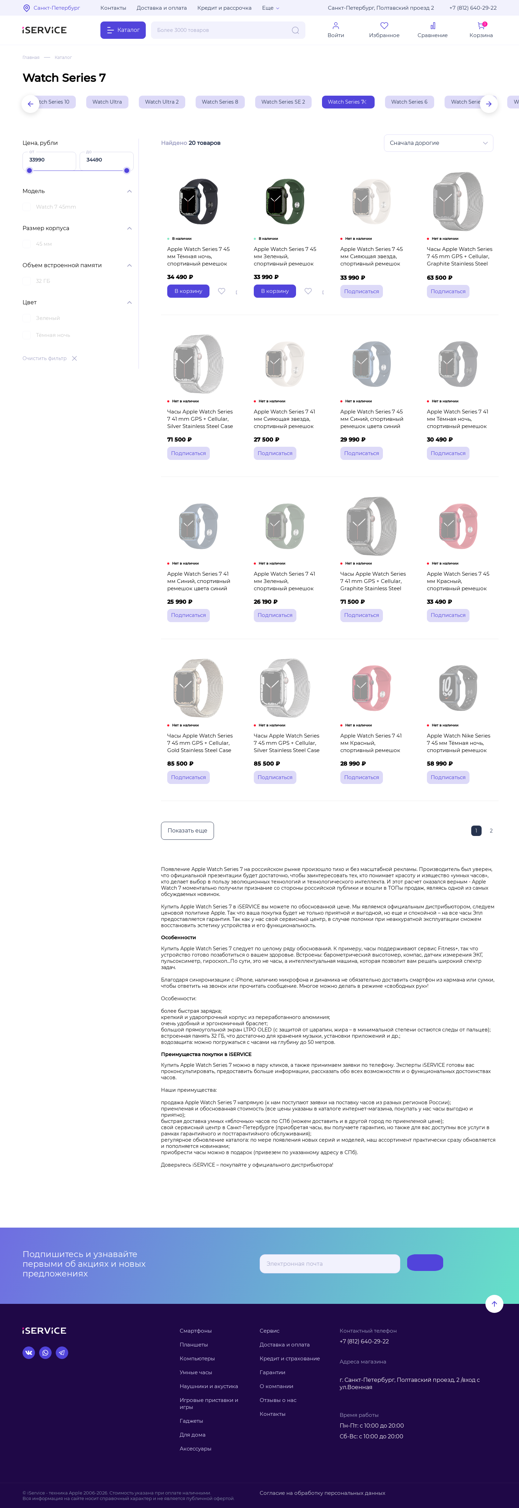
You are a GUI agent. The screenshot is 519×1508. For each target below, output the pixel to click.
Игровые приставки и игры (209, 1403)
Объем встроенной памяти (62, 267)
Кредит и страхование (290, 1358)
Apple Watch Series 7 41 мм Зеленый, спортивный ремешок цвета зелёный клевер (287, 613)
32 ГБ (43, 283)
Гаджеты (191, 1421)
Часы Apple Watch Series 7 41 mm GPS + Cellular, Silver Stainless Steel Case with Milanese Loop (201, 443)
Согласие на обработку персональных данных (314, 1493)
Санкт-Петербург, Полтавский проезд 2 (381, 8)
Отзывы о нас (278, 1400)
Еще (268, 8)
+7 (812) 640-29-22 (473, 8)
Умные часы (196, 1372)
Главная (32, 57)
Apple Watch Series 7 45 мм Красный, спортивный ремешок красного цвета (461, 609)
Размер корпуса (46, 230)
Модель (34, 193)
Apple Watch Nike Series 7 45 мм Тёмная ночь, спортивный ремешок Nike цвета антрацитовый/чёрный (460, 787)
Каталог (67, 57)
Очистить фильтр (45, 360)
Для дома (193, 1435)
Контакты (113, 8)
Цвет (30, 304)
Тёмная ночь (53, 337)
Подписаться (416, 1264)
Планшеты (194, 1344)
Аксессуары (196, 1449)
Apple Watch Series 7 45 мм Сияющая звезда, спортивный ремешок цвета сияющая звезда (374, 272)
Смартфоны (196, 1330)
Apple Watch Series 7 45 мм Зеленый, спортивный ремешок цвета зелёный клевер (288, 272)
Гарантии (272, 1372)
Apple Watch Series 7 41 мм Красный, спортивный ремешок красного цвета (373, 780)
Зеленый (48, 320)
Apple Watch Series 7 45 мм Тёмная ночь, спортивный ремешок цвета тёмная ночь (201, 272)
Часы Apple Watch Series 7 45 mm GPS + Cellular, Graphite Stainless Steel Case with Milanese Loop (460, 272)
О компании (276, 1386)
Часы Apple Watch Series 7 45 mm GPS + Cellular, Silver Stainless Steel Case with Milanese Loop (287, 783)
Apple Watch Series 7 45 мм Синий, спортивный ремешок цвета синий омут (374, 443)
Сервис (269, 1330)
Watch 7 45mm (56, 209)
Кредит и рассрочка (224, 8)
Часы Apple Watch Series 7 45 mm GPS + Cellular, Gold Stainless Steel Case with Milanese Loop (200, 783)
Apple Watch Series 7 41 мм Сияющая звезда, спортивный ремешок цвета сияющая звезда (287, 443)
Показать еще (186, 866)
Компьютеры (197, 1358)
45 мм (44, 246)
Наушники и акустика (209, 1386)
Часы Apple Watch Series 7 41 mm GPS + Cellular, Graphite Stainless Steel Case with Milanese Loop (373, 613)
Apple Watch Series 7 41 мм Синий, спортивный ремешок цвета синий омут (200, 613)
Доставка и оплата (162, 8)
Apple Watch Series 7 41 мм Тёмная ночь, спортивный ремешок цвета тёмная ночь (460, 443)
